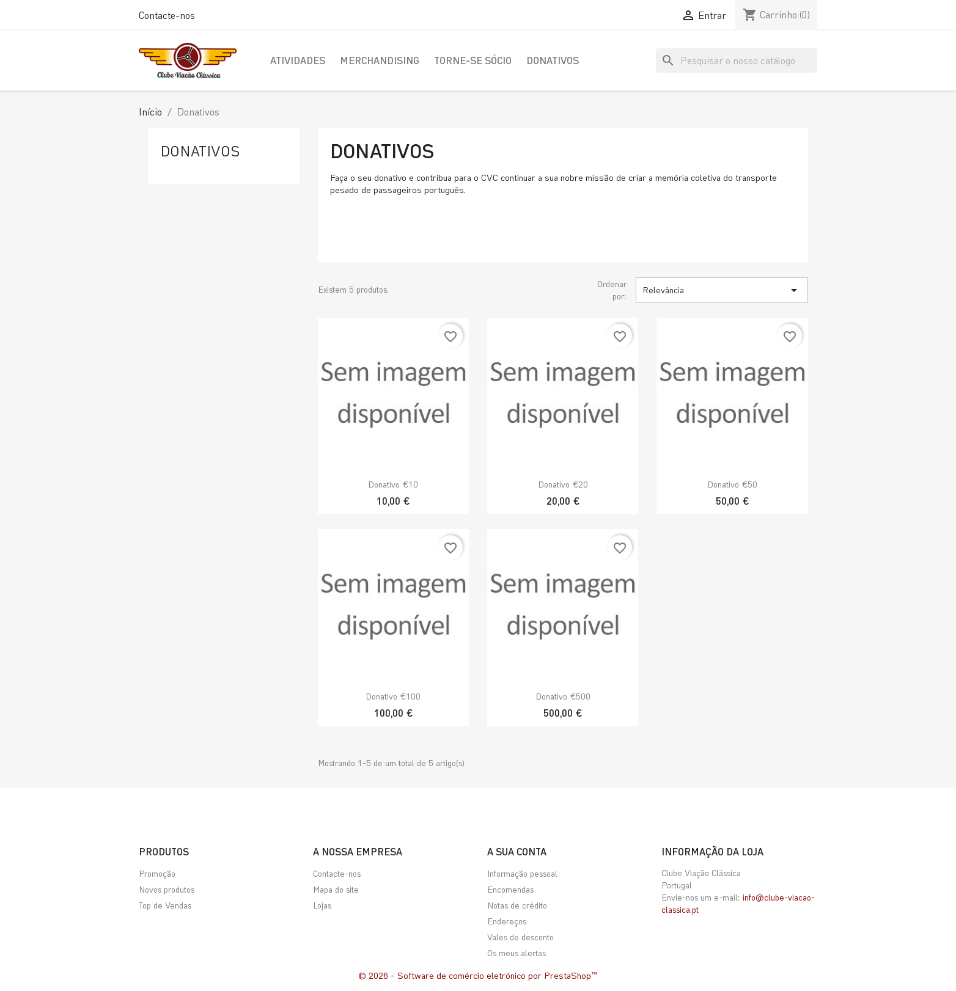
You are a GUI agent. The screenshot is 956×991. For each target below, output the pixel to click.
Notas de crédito (517, 905)
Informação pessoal (522, 873)
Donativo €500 (562, 696)
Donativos (552, 60)
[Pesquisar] (736, 60)
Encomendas (510, 889)
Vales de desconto (520, 937)
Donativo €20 (563, 484)
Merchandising (379, 60)
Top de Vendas (165, 905)
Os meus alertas (516, 953)
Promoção (157, 873)
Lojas (322, 905)
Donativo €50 (732, 484)
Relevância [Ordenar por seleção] (721, 290)
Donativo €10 (393, 484)
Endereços (506, 921)
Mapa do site (336, 889)
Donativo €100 (393, 696)
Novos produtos (166, 889)
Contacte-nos (167, 15)
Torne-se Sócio (473, 60)
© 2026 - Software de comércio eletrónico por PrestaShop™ (478, 975)
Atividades (297, 60)
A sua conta (516, 851)
